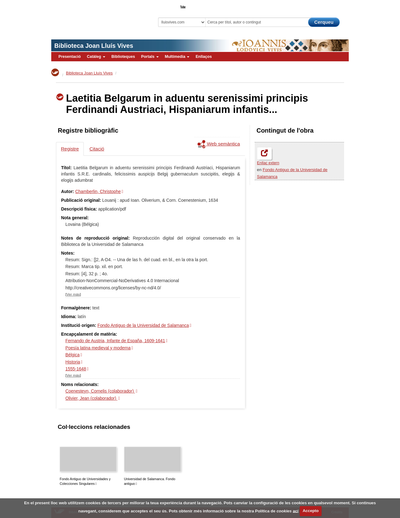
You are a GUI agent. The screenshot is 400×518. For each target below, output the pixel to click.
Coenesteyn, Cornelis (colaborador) (100, 391)
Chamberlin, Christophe (98, 191)
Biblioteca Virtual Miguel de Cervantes (95, 16)
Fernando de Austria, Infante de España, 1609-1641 (115, 340)
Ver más (73, 294)
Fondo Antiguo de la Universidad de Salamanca (143, 325)
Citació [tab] (96, 148)
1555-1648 (75, 368)
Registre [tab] (70, 148)
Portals (149, 56)
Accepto (310, 510)
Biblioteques (123, 56)
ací (295, 510)
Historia (72, 361)
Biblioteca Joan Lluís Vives (93, 45)
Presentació (69, 56)
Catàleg (96, 56)
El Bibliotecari (321, 5)
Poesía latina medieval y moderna (98, 347)
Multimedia (177, 56)
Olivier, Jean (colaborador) (91, 398)
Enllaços (204, 56)
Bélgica (72, 354)
